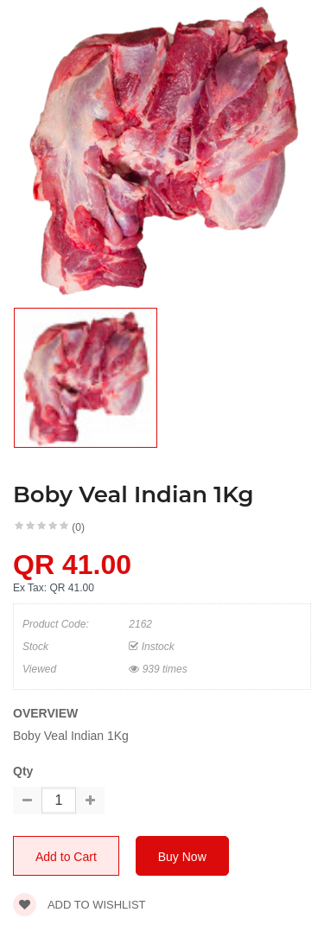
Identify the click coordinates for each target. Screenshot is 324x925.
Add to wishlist (79, 904)
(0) (78, 527)
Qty (23, 771)
